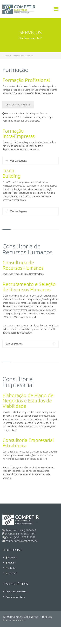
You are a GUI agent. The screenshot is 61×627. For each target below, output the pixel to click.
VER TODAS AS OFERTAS (18, 104)
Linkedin (10, 568)
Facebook (11, 557)
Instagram (11, 573)
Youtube (10, 563)
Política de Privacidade (16, 592)
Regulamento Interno (15, 597)
